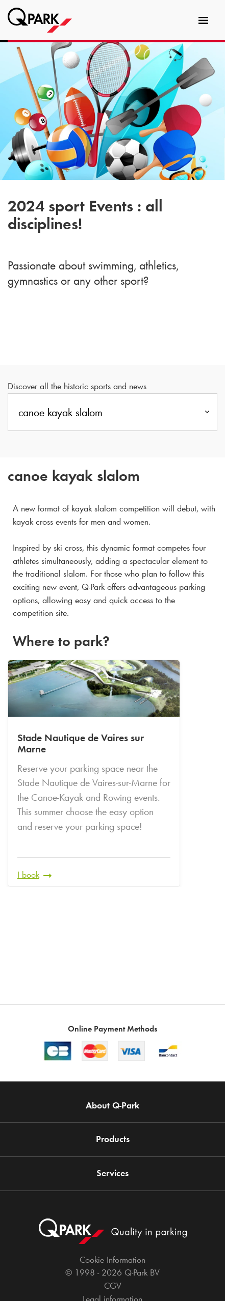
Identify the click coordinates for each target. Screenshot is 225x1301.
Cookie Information (112, 1259)
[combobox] (112, 415)
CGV (112, 1285)
